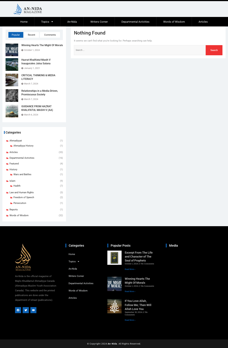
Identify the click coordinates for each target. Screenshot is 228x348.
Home (24, 21)
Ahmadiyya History (23, 145)
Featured (14, 163)
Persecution (19, 203)
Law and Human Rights (22, 192)
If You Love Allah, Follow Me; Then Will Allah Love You (138, 304)
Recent (31, 34)
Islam (12, 180)
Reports (14, 209)
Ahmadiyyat (16, 140)
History (13, 169)
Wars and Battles (22, 174)
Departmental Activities (135, 21)
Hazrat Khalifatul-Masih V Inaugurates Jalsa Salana (36, 61)
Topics (47, 22)
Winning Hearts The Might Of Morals (42, 45)
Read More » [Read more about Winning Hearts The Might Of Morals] (130, 291)
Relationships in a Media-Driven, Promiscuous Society (39, 92)
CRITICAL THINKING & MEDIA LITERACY (38, 77)
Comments (50, 34)
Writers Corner (99, 21)
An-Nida (72, 21)
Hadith (16, 185)
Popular (16, 34)
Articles (203, 21)
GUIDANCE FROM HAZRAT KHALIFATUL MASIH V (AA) (37, 108)
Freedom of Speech (23, 197)
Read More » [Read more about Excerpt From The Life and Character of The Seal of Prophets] (130, 269)
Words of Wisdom (174, 21)
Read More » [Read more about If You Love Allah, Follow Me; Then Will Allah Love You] (130, 320)
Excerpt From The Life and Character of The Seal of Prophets (139, 256)
